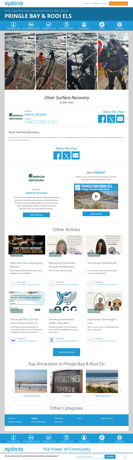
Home (7, 10)
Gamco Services (36, 114)
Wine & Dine (58, 422)
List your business (118, 3)
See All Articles (67, 352)
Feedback (96, 3)
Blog (56, 10)
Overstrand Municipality (26, 341)
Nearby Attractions (38, 422)
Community (42, 122)
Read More (96, 214)
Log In (104, 3)
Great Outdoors (107, 418)
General (64, 10)
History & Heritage (15, 422)
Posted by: (28, 111)
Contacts (86, 3)
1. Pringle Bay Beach (31, 396)
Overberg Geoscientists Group (68, 341)
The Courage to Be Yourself (101, 263)
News (53, 122)
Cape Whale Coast (21, 10)
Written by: (36, 189)
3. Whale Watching (102, 396)
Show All (11, 418)
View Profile (36, 215)
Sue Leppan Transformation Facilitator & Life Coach (29, 284)
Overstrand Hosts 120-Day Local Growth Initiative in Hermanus (24, 323)
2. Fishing (66, 396)
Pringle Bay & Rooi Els (42, 10)
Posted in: (28, 119)
